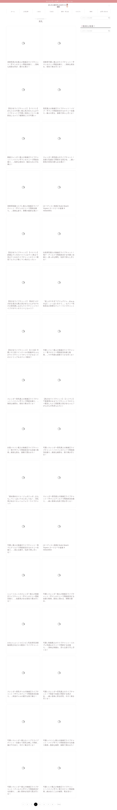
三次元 (52, 11)
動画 (91, 11)
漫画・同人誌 (65, 11)
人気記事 (25, 11)
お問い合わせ (104, 11)
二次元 (39, 11)
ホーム (13, 11)
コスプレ (78, 11)
